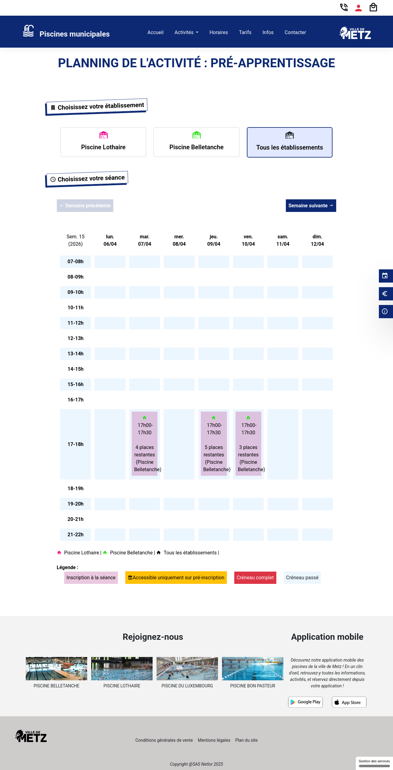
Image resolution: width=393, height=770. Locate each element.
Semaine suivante (311, 206)
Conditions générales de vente (164, 740)
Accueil (155, 32)
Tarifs (245, 32)
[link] (66, 33)
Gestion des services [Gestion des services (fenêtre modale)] (374, 763)
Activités (185, 32)
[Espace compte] (359, 8)
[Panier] (373, 7)
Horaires (218, 32)
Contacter (295, 32)
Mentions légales (214, 740)
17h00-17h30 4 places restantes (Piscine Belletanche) (146, 443)
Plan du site (246, 740)
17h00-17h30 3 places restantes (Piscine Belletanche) (250, 443)
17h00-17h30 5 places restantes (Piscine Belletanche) (215, 443)
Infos (268, 32)
